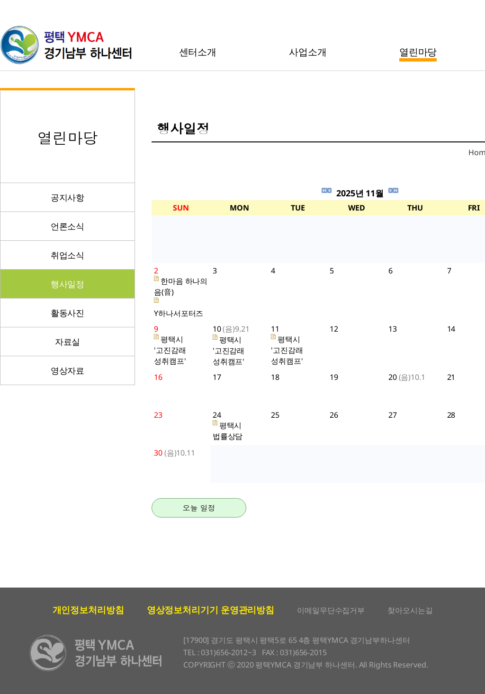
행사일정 (68, 284)
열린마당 (418, 51)
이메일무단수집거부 (331, 610)
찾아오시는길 (409, 610)
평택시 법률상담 (228, 430)
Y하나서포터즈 (178, 313)
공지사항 (68, 197)
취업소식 (68, 255)
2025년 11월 (360, 193)
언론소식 (68, 226)
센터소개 (198, 51)
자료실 (68, 341)
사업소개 (308, 51)
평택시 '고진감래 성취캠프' (170, 350)
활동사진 (68, 312)
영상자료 (68, 370)
